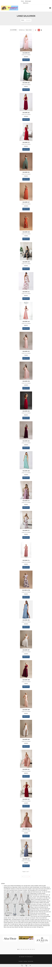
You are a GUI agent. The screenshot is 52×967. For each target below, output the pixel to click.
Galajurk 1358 (26, 381)
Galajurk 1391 (26, 769)
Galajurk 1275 (26, 142)
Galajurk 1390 (26, 739)
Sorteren (14, 30)
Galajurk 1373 (26, 530)
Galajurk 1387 (26, 650)
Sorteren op (21, 30)
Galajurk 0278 (26, 53)
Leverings (25, 961)
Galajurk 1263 (26, 112)
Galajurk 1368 (26, 470)
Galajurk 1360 (26, 411)
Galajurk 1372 (26, 500)
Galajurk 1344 (26, 291)
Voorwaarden (30, 961)
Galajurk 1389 (26, 709)
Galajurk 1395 (26, 859)
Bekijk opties (26, 59)
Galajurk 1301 (26, 172)
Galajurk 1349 (26, 321)
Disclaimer (21, 961)
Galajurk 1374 (26, 560)
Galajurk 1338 (26, 261)
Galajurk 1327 (26, 202)
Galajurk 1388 (26, 679)
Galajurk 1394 (26, 829)
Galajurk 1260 (26, 82)
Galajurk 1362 (26, 441)
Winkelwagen (28, 1)
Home (22, 1)
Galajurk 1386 (26, 620)
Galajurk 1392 (26, 799)
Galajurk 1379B (26, 590)
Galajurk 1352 (26, 351)
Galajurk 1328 (26, 232)
